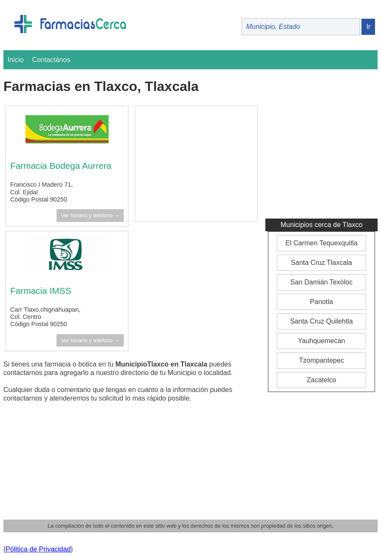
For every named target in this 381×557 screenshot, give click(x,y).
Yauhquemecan (321, 340)
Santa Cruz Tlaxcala (321, 262)
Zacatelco (321, 380)
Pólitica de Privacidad (38, 549)
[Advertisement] (196, 164)
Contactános (51, 59)
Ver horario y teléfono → (90, 215)
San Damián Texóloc (321, 282)
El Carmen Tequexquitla (321, 243)
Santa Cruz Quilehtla (321, 321)
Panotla (321, 301)
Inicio (15, 59)
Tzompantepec (321, 360)
